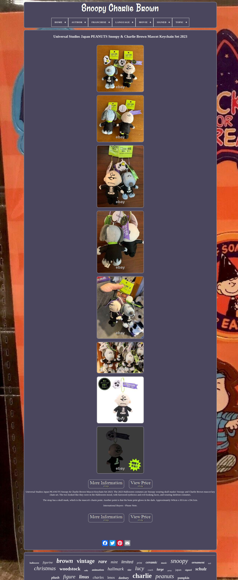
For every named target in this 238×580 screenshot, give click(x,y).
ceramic (151, 562)
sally (86, 570)
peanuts (164, 576)
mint (114, 562)
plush (55, 577)
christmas (45, 568)
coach (150, 570)
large (160, 569)
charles (98, 577)
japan (178, 569)
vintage (86, 561)
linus (84, 576)
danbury (124, 577)
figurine (48, 562)
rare (102, 561)
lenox (111, 577)
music (164, 562)
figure (69, 576)
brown (65, 560)
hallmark (116, 568)
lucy (139, 568)
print (139, 562)
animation (98, 569)
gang (170, 570)
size (129, 569)
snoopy (179, 561)
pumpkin (183, 577)
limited (127, 562)
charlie (142, 575)
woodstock (70, 568)
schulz (201, 569)
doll (209, 563)
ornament (198, 562)
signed (188, 569)
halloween (34, 563)
